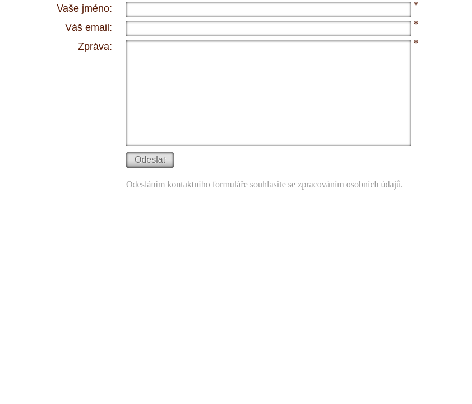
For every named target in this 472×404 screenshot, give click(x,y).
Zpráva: (95, 46)
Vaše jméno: (84, 8)
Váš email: (88, 27)
